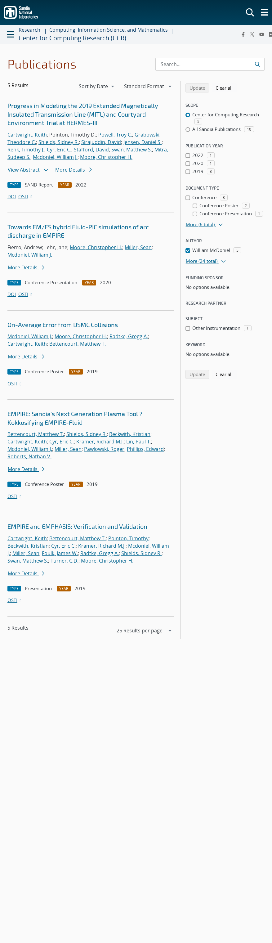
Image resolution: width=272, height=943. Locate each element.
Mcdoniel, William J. (55, 157)
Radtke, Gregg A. (128, 336)
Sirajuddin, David (101, 142)
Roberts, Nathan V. (29, 456)
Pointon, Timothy (128, 538)
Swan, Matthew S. (131, 149)
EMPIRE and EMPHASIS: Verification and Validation (77, 526)
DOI (11, 196)
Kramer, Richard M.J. (100, 441)
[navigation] (97, 86)
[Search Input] (210, 64)
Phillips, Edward (145, 449)
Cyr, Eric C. (59, 149)
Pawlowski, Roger (104, 449)
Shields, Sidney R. (58, 142)
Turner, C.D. (64, 560)
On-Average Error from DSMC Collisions (62, 324)
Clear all (226, 87)
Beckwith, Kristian (129, 434)
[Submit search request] (257, 64)
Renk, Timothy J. (25, 149)
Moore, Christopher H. (106, 157)
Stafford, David (91, 149)
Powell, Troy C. (115, 134)
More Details (73, 169)
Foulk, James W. (60, 553)
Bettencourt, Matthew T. (77, 343)
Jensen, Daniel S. (142, 142)
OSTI (25, 196)
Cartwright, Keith (27, 134)
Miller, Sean (138, 247)
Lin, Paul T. (138, 441)
